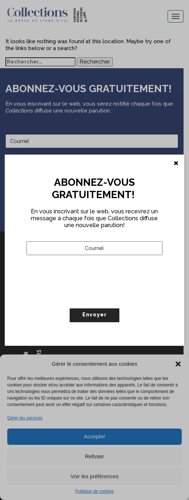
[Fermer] (176, 163)
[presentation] (81, 297)
